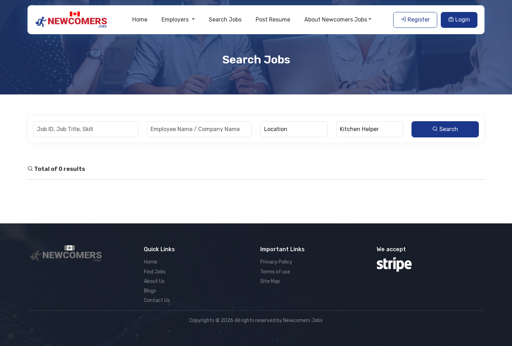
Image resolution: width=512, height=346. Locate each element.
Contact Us (157, 300)
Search (445, 129)
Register (415, 19)
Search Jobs (225, 19)
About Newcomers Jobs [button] (335, 19)
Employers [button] (175, 19)
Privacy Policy (276, 262)
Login (459, 19)
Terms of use (275, 272)
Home (139, 19)
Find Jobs (155, 272)
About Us (154, 281)
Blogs (150, 291)
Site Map (270, 281)
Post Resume (273, 19)
